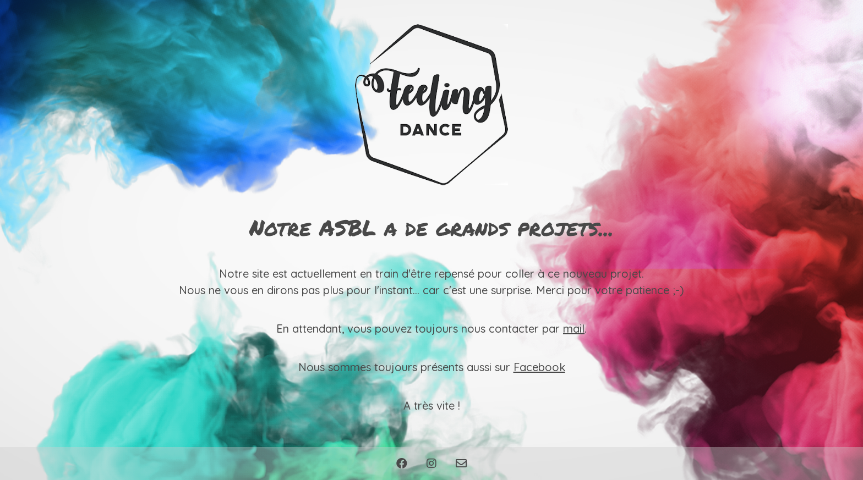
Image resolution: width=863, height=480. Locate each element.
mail (574, 328)
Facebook (539, 367)
